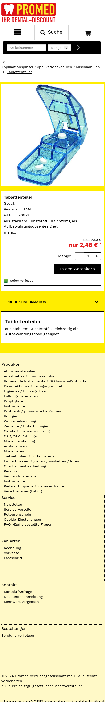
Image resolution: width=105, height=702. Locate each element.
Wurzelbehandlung (20, 421)
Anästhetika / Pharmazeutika (29, 376)
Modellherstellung (19, 441)
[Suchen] (52, 32)
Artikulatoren (15, 446)
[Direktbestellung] (78, 48)
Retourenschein (17, 514)
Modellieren (14, 451)
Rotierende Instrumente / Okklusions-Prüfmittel (45, 381)
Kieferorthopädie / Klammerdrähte (34, 486)
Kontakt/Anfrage (18, 592)
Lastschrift (13, 558)
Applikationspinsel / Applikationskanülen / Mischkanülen (50, 67)
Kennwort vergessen (21, 602)
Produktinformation (26, 302)
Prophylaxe (13, 401)
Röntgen (11, 416)
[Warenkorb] (86, 32)
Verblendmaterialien (21, 476)
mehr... (10, 232)
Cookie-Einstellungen (22, 519)
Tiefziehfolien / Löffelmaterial (30, 456)
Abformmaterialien (20, 371)
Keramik (11, 471)
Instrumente (14, 406)
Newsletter (13, 504)
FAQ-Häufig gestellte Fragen (28, 524)
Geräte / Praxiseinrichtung (27, 431)
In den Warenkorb (77, 268)
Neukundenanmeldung (23, 597)
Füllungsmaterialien (21, 396)
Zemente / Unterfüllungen (26, 426)
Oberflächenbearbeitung (25, 466)
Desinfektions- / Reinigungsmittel (33, 386)
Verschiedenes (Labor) (23, 491)
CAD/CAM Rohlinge (20, 436)
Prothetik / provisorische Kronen (32, 411)
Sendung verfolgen (17, 635)
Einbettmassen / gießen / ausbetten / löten (41, 461)
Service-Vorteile (17, 509)
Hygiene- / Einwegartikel (25, 391)
